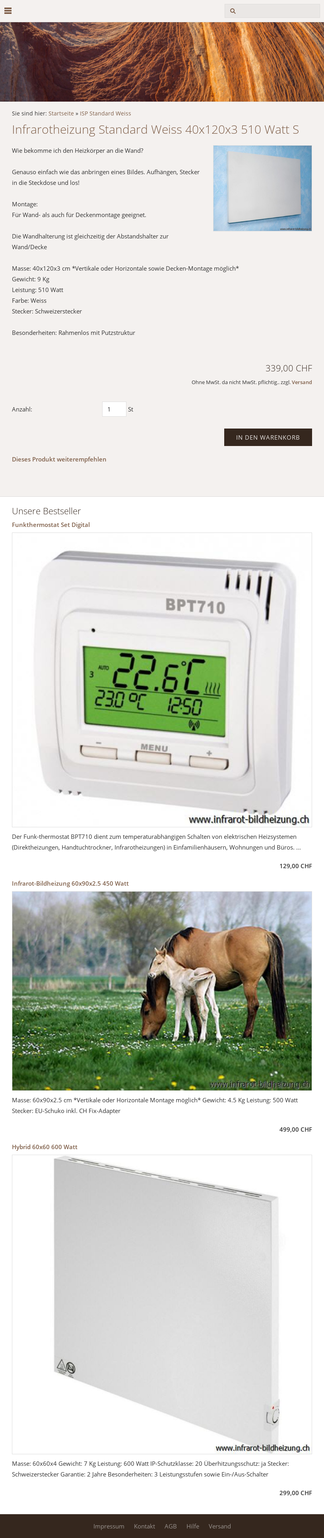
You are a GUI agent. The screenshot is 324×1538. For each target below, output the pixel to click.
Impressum (108, 1526)
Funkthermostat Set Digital (51, 525)
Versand (302, 382)
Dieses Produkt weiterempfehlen (59, 459)
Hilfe (192, 1526)
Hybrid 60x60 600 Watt (45, 1147)
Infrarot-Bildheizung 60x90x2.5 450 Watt (70, 883)
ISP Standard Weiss (105, 113)
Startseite (61, 113)
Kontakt (144, 1526)
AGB (171, 1526)
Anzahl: (22, 409)
